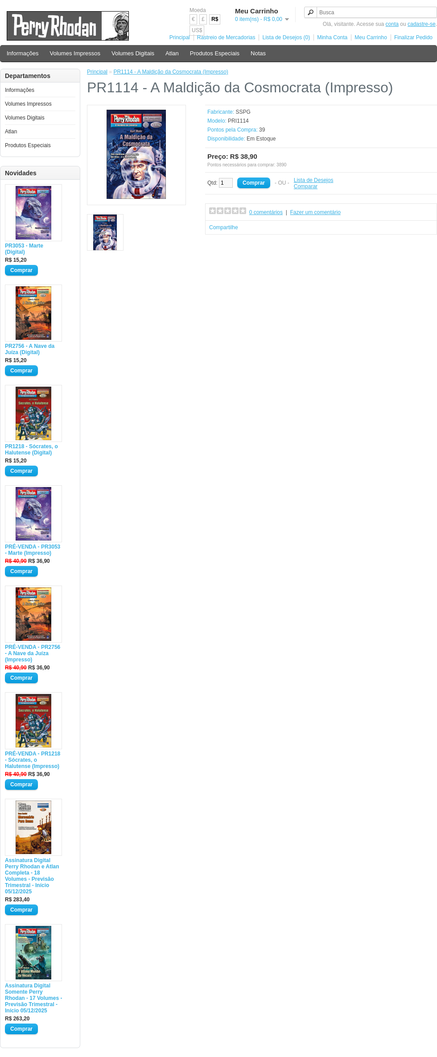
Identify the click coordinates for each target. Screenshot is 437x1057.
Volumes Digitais (132, 53)
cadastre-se (422, 24)
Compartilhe (223, 227)
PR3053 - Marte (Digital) (24, 249)
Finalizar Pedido (413, 37)
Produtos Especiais (214, 53)
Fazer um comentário (315, 212)
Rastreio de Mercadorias (226, 37)
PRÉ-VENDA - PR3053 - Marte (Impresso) (32, 550)
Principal (179, 37)
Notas (258, 53)
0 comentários (266, 212)
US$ (197, 30)
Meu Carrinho (371, 37)
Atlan (172, 53)
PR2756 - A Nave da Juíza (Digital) (29, 349)
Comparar (305, 186)
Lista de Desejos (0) (286, 37)
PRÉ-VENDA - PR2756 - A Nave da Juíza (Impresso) (32, 653)
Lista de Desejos (314, 180)
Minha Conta (332, 37)
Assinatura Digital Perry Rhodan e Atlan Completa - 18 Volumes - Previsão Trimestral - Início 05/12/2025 (32, 876)
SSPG (242, 112)
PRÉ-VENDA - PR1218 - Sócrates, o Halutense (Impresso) (32, 760)
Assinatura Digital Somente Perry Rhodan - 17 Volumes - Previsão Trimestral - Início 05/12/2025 (33, 998)
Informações (23, 53)
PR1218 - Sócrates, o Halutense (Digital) (31, 449)
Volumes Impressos (75, 53)
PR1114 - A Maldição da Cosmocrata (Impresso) (170, 72)
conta (392, 24)
